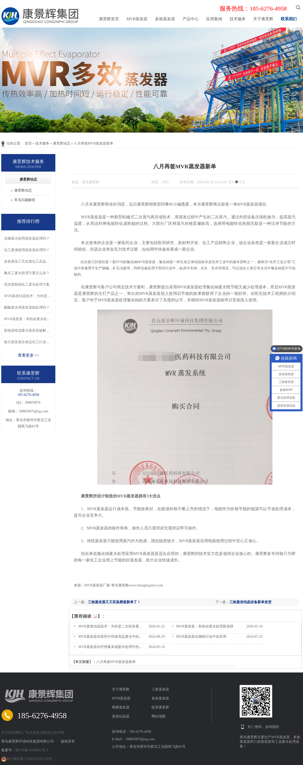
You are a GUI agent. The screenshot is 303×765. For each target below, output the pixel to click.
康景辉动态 (61, 143)
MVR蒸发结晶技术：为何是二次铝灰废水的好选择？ (119, 626)
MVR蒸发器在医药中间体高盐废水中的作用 (112, 636)
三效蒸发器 (160, 689)
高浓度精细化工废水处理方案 (27, 284)
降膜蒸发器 (120, 707)
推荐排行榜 (28, 221)
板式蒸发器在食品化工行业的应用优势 (28, 342)
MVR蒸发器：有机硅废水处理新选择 (204, 626)
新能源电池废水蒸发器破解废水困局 (28, 330)
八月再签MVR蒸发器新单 (93, 143)
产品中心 (191, 19)
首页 (28, 143)
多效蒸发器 (165, 19)
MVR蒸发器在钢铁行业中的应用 (201, 636)
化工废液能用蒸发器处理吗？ (27, 250)
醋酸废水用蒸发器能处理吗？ (27, 307)
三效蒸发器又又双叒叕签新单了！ (114, 602)
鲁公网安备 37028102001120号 (26, 758)
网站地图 (159, 716)
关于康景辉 (263, 19)
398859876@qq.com (33, 411)
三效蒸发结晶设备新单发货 (250, 602)
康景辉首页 (109, 19)
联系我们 (289, 19)
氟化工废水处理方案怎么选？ (27, 273)
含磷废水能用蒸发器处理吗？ (27, 238)
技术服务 (238, 19)
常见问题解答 (24, 200)
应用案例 (214, 19)
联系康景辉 (160, 707)
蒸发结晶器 (120, 716)
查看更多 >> (28, 355)
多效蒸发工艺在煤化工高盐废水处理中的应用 (28, 261)
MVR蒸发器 (136, 19)
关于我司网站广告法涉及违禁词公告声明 (32, 732)
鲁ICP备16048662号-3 (31, 750)
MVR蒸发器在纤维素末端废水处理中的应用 (112, 647)
